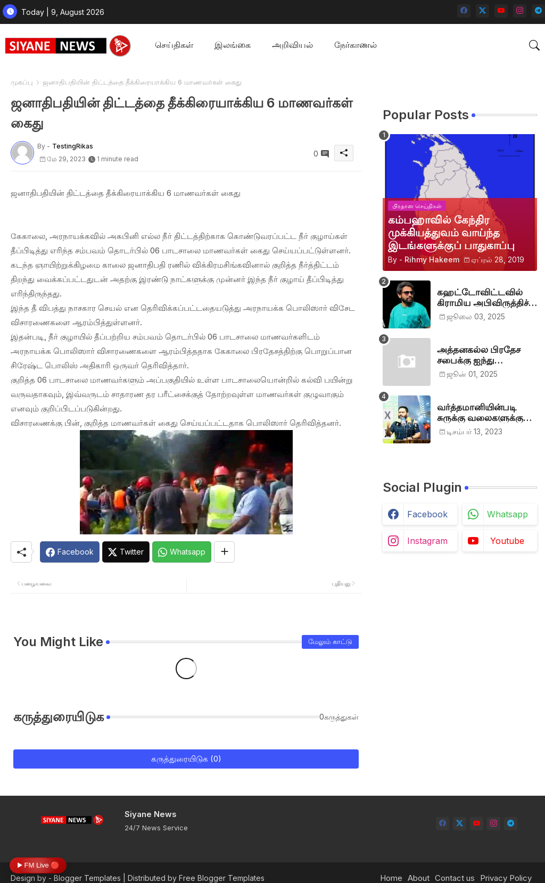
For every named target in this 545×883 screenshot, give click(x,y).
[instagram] (519, 11)
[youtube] (501, 11)
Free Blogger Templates (222, 877)
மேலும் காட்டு (330, 641)
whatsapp (507, 514)
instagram (427, 540)
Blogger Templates (87, 877)
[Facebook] (70, 552)
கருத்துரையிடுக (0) (186, 759)
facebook (427, 514)
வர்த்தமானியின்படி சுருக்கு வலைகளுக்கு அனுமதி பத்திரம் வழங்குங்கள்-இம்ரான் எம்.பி (483, 413)
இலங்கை (232, 44)
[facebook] (463, 11)
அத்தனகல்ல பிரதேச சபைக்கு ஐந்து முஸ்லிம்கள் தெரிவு (479, 355)
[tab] (174, 45)
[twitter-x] (482, 11)
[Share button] (224, 552)
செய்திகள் (174, 44)
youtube (507, 540)
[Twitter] (126, 552)
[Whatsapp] (181, 552)
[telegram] (538, 11)
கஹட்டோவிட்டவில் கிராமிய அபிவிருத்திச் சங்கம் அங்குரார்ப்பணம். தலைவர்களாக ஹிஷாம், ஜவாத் (487, 298)
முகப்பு (22, 82)
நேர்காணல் (355, 44)
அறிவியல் (292, 44)
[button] (534, 45)
